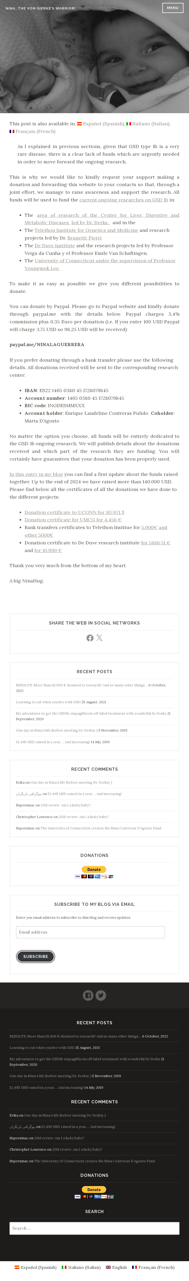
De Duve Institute (55, 245)
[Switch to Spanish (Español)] (100, 123)
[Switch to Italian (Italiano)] (147, 123)
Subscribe (35, 956)
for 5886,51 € (155, 543)
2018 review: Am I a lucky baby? (65, 805)
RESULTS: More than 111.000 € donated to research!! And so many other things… (82, 685)
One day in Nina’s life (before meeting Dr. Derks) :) (57, 730)
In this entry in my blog (36, 474)
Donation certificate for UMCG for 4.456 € (73, 520)
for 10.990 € (48, 550)
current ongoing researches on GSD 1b (123, 200)
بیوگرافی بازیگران (29, 794)
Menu (173, 8)
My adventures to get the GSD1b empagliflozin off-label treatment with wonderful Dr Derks (91, 713)
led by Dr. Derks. (90, 222)
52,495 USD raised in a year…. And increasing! (53, 742)
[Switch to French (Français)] (32, 131)
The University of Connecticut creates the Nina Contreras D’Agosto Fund (100, 828)
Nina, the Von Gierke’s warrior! (41, 8)
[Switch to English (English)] (116, 1267)
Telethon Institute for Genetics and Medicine (86, 230)
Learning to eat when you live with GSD (48, 702)
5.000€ (149, 527)
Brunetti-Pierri (85, 238)
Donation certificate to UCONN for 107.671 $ (74, 512)
